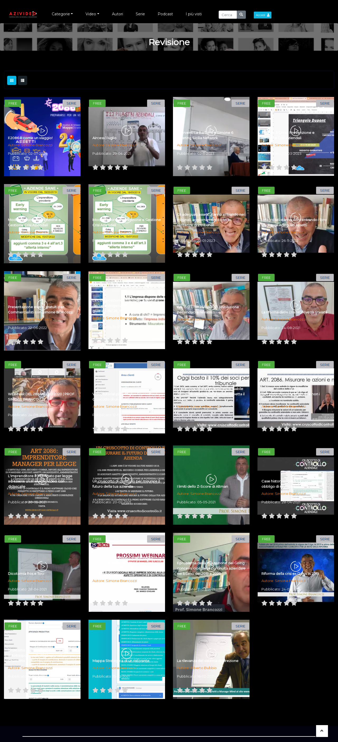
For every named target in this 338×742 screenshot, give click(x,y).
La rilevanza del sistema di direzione (207, 661)
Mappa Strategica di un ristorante (120, 661)
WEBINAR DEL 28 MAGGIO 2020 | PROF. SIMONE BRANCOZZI (41, 396)
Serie (140, 14)
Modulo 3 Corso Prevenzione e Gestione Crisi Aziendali (287, 135)
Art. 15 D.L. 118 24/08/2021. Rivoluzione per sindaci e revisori (208, 309)
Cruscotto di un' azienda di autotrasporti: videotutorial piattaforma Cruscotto (41, 655)
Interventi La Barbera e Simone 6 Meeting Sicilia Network (205, 135)
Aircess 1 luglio (104, 138)
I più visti (194, 14)
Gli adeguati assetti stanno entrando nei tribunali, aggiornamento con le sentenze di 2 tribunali (211, 219)
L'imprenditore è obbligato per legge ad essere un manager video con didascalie (40, 481)
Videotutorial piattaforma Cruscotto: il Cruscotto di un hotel (124, 396)
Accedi (263, 15)
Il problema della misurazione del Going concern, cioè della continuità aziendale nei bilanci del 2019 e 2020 (211, 568)
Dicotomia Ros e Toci (26, 573)
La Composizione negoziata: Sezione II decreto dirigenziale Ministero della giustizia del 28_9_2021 (125, 305)
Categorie (61, 14)
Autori (117, 14)
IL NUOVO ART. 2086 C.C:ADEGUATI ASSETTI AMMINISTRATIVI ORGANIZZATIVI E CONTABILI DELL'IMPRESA (122, 566)
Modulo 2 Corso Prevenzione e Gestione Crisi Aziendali (34, 222)
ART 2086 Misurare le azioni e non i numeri (290, 396)
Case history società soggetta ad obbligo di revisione (289, 484)
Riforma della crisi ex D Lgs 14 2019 (290, 573)
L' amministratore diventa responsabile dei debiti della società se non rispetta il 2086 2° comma (211, 394)
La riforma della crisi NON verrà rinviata (294, 312)
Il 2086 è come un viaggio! (30, 138)
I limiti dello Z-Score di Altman (202, 486)
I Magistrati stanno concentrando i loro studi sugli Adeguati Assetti (294, 222)
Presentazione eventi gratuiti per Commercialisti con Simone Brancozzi (40, 309)
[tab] (11, 80)
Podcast (165, 14)
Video (91, 14)
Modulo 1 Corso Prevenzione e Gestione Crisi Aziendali (126, 222)
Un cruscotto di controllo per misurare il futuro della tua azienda (126, 484)
